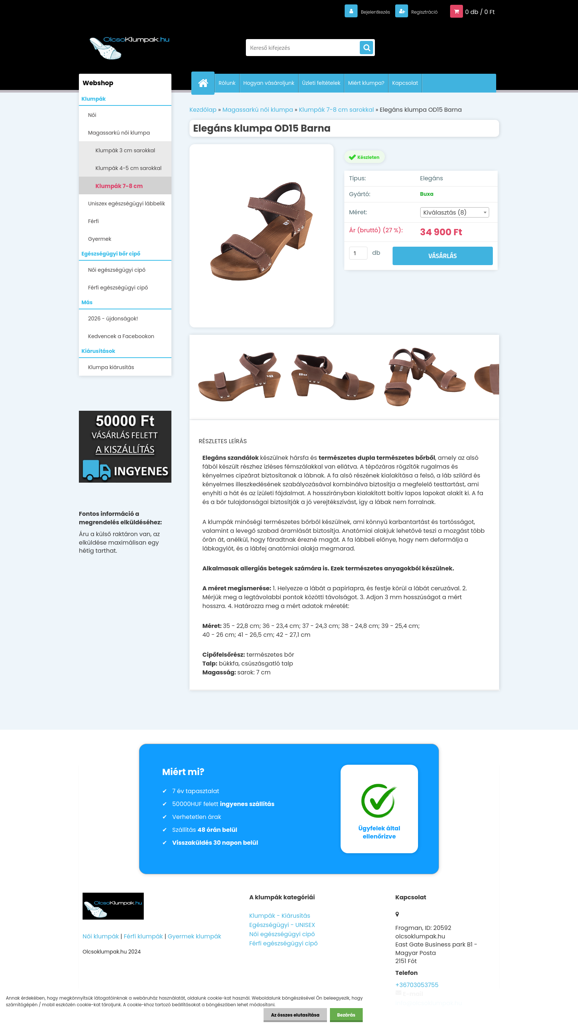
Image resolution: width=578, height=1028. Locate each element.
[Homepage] (206, 83)
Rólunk (227, 83)
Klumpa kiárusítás (111, 367)
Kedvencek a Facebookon (121, 336)
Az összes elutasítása (295, 1015)
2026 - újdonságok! (113, 318)
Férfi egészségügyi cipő (118, 287)
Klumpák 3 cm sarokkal (125, 150)
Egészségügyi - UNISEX (282, 925)
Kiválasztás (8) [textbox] (445, 212)
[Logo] (129, 43)
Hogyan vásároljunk (268, 83)
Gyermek (99, 239)
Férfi (93, 221)
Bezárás (346, 1015)
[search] (366, 48)
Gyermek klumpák (194, 936)
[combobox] (454, 212)
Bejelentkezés (361, 11)
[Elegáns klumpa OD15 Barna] (261, 236)
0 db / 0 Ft (480, 11)
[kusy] (358, 253)
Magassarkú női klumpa (119, 132)
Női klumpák (101, 936)
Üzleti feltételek (321, 83)
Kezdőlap (202, 109)
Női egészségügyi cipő (117, 270)
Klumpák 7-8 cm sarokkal (119, 188)
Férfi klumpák (143, 936)
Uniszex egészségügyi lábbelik (126, 203)
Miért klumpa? (366, 83)
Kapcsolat (405, 83)
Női (92, 115)
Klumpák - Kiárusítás (279, 915)
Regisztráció (419, 11)
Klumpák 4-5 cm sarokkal (128, 168)
